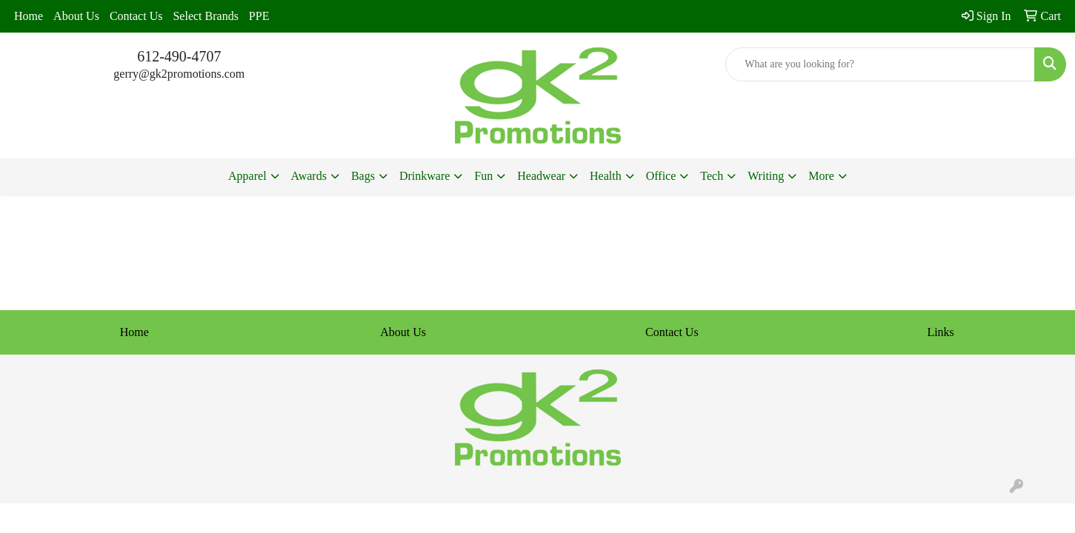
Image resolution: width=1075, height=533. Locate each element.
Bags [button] (363, 176)
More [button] (821, 176)
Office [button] (661, 176)
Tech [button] (711, 176)
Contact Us (136, 16)
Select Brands (205, 16)
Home (28, 16)
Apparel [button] (247, 176)
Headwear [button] (541, 176)
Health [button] (606, 176)
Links (940, 332)
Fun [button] (483, 176)
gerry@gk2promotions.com (178, 73)
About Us (76, 16)
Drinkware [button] (424, 176)
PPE (259, 16)
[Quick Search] (880, 64)
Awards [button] (309, 176)
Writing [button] (766, 176)
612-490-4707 (179, 56)
